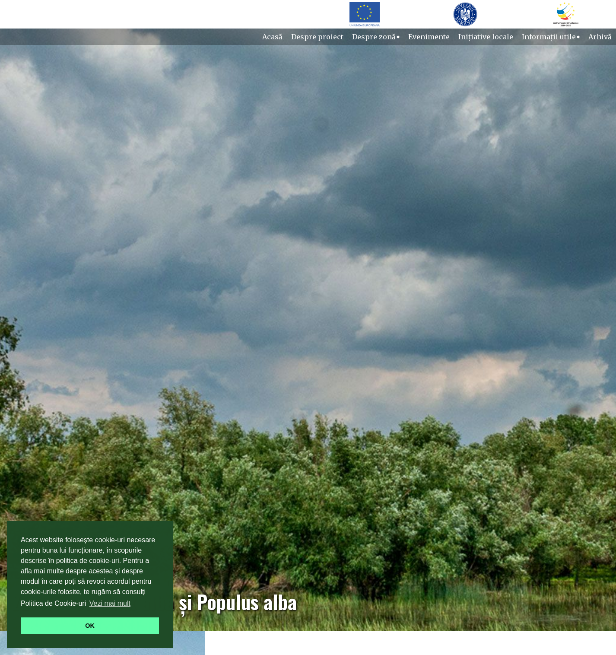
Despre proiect (317, 36)
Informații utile (551, 36)
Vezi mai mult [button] (109, 603)
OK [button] (90, 625)
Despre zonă (376, 36)
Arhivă (600, 36)
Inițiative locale (485, 36)
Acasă (272, 36)
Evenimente (429, 36)
